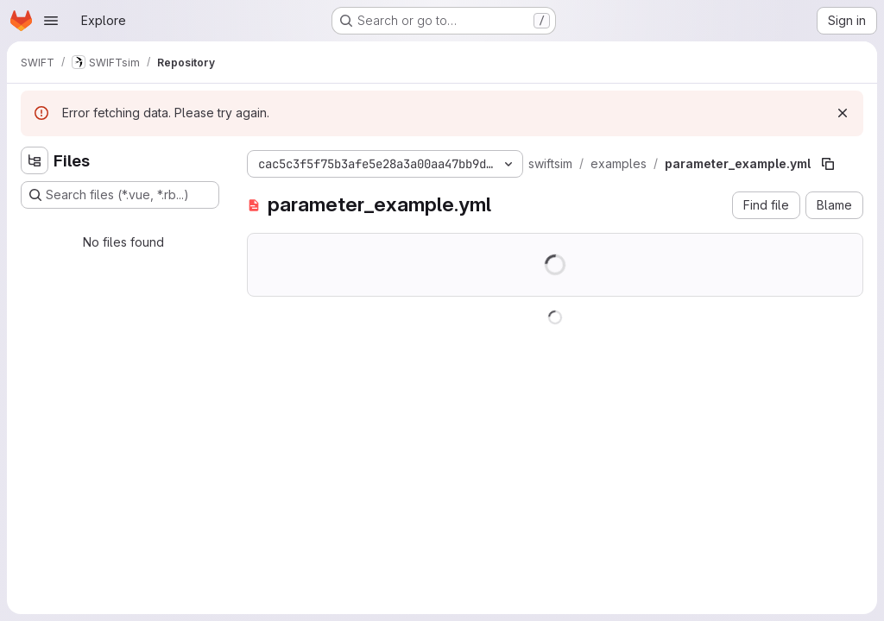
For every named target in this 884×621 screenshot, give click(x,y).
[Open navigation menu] (51, 20)
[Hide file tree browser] (34, 160)
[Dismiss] (842, 113)
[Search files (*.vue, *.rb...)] (120, 195)
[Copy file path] (828, 164)
